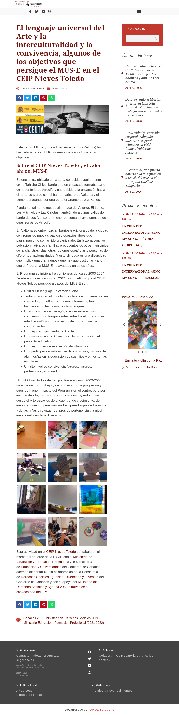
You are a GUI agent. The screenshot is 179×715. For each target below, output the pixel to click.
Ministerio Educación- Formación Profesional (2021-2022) (63, 622)
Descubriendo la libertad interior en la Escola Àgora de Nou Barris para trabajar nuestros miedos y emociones (143, 107)
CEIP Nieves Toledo (61, 552)
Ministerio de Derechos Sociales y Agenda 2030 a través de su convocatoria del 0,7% (56, 587)
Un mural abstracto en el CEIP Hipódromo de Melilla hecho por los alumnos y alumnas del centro (143, 74)
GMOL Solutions (101, 709)
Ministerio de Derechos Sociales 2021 (72, 618)
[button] (139, 11)
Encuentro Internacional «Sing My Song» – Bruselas (141, 272)
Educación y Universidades (41, 567)
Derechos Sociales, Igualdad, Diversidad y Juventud (59, 577)
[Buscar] (155, 38)
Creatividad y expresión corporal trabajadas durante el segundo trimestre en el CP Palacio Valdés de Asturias (142, 142)
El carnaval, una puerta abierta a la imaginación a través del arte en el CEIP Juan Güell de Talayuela (143, 178)
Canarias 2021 (33, 618)
